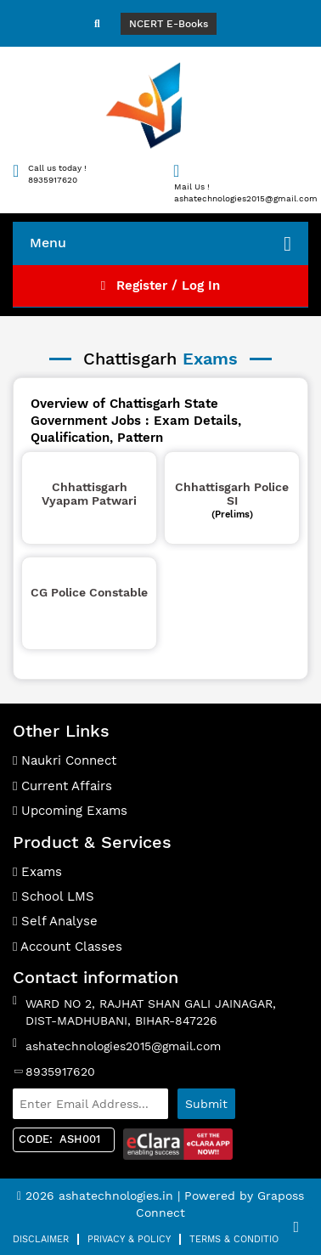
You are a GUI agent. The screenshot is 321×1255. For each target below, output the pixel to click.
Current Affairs (62, 786)
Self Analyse (55, 921)
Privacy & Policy (129, 1239)
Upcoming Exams (70, 810)
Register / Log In (160, 285)
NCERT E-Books (168, 24)
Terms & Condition (237, 1239)
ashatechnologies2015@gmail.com (123, 1046)
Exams (37, 871)
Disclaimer (41, 1239)
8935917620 (60, 1071)
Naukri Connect (64, 760)
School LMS (53, 896)
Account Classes (67, 946)
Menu (160, 244)
